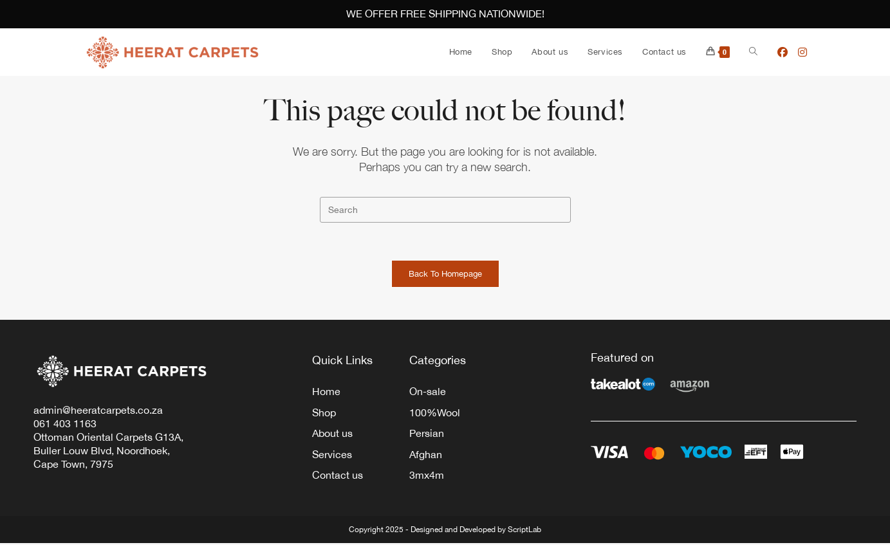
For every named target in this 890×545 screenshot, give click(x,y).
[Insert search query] (445, 210)
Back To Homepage (445, 275)
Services (332, 456)
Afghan (425, 456)
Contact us (337, 477)
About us (332, 435)
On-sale (427, 392)
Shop (324, 414)
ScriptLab (524, 531)
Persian (426, 435)
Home (326, 392)
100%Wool (434, 414)
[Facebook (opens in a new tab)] (782, 52)
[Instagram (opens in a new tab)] (802, 52)
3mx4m (426, 477)
